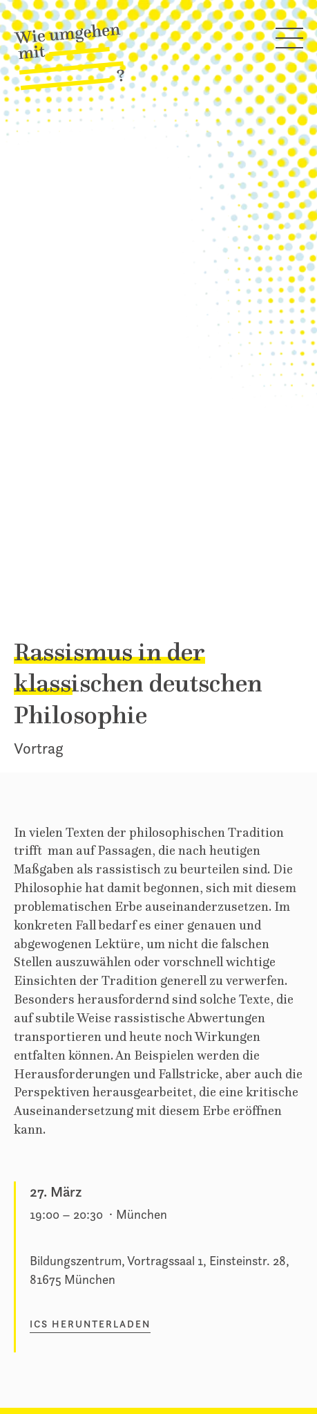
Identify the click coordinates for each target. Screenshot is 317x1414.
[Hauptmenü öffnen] (289, 40)
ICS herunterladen (90, 1324)
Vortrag (38, 748)
